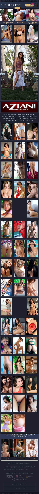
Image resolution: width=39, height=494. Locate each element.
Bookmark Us (19, 484)
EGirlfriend (11, 6)
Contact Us (19, 488)
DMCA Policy (27, 493)
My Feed (29, 5)
